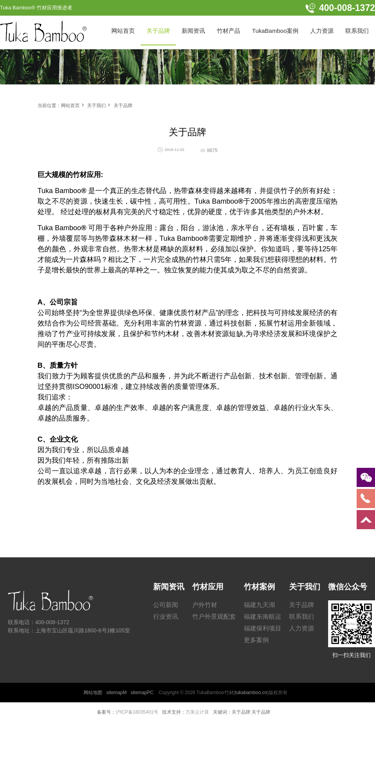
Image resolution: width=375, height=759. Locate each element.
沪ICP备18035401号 (137, 712)
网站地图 (93, 692)
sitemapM (116, 692)
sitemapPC (142, 692)
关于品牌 (123, 105)
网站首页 (70, 105)
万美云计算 (197, 712)
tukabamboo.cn (251, 692)
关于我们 (96, 105)
